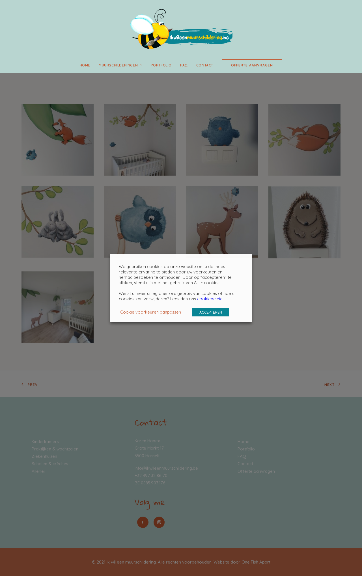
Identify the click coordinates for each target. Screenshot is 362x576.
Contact (204, 65)
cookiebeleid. (210, 298)
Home (85, 65)
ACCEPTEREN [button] (210, 312)
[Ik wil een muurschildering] (181, 29)
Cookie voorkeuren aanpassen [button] (150, 312)
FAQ (184, 65)
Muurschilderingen (120, 65)
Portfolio (161, 65)
